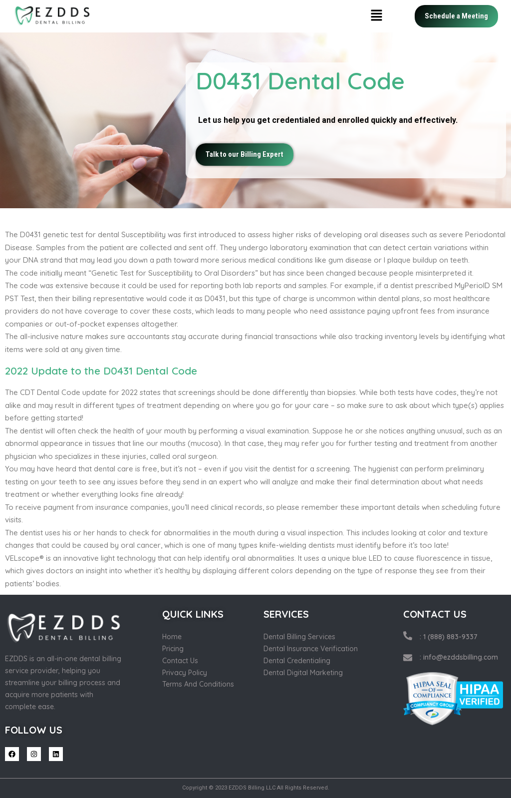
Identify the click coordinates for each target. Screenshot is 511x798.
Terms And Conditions (198, 684)
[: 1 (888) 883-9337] (407, 635)
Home (172, 636)
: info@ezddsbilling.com (459, 657)
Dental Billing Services (299, 636)
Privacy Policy (184, 672)
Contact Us (180, 660)
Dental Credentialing (296, 660)
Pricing (173, 648)
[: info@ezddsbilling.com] (407, 657)
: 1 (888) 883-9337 (449, 636)
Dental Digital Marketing (303, 672)
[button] (377, 16)
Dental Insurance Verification (310, 648)
